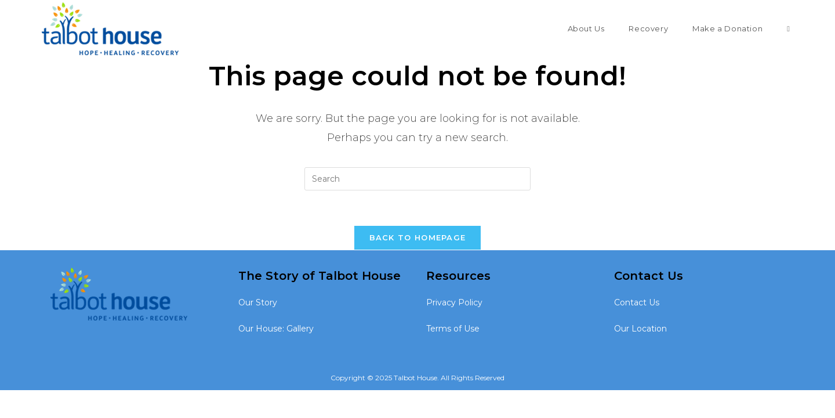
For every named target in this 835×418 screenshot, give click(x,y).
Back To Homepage (417, 237)
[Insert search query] (417, 178)
